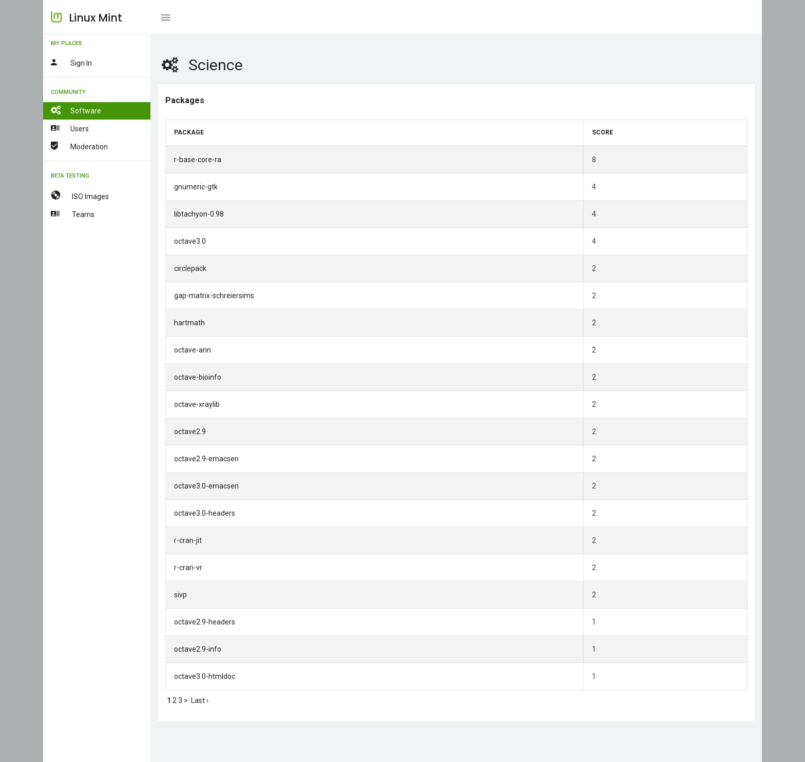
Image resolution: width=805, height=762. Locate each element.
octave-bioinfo (197, 377)
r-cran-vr (188, 567)
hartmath (189, 323)
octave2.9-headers (204, 622)
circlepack (190, 268)
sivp (180, 595)
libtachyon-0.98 (199, 214)
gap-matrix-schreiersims (214, 295)
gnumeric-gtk (196, 187)
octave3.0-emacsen (206, 486)
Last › (199, 700)
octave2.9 (190, 431)
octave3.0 (190, 241)
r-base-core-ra (197, 159)
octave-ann (192, 350)
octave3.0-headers (204, 513)
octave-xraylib (197, 404)
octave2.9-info (197, 649)
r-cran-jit (188, 540)
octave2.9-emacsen (206, 459)
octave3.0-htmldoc (204, 676)
